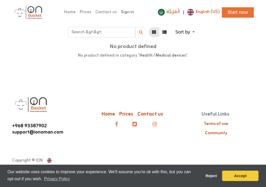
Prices (126, 114)
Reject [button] (211, 176)
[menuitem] (70, 12)
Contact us (150, 114)
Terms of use (216, 124)
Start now (238, 12)
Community (216, 133)
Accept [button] (240, 176)
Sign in (127, 12)
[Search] (141, 32)
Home (108, 114)
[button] (185, 32)
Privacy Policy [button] (57, 179)
